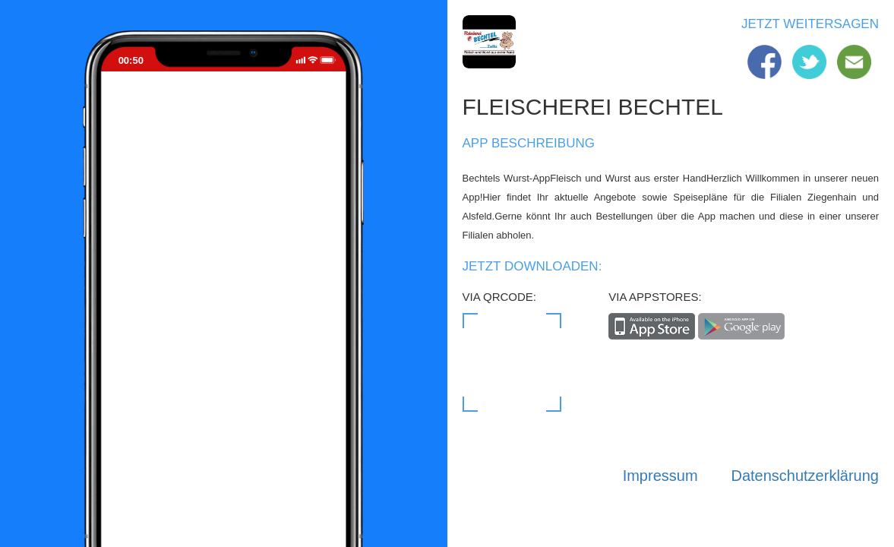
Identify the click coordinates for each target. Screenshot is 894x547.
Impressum (660, 475)
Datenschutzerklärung (805, 475)
